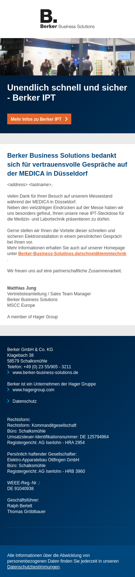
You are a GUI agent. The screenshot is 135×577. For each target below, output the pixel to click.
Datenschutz (25, 401)
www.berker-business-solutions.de (45, 372)
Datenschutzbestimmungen (33, 566)
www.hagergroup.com (33, 389)
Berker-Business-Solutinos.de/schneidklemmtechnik (72, 253)
